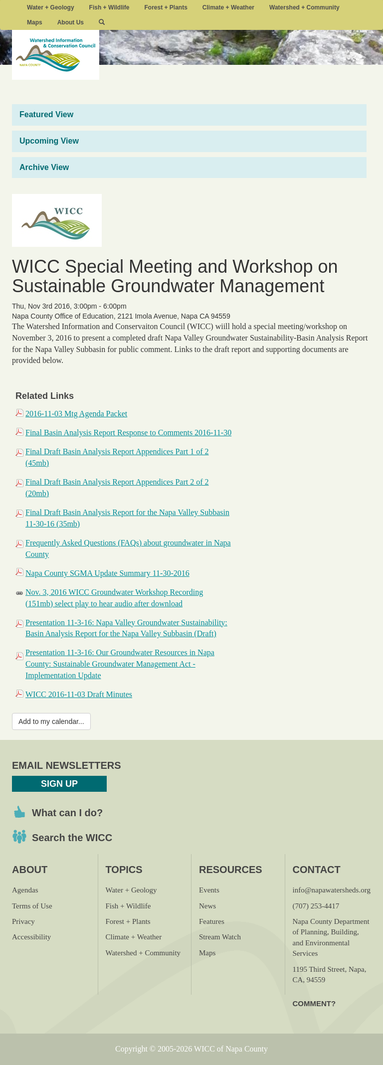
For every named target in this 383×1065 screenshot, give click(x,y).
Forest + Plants (165, 7)
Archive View (44, 167)
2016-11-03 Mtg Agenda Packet (76, 413)
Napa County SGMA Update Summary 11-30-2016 (107, 573)
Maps (34, 22)
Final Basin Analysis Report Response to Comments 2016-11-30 (128, 432)
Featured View (46, 114)
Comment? (314, 1003)
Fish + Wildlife (109, 7)
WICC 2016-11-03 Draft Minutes (78, 694)
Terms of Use (32, 906)
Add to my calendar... (51, 721)
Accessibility (31, 937)
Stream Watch (220, 937)
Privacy (23, 921)
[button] (101, 22)
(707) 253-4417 (316, 906)
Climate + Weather (228, 7)
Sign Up (59, 784)
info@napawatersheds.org (332, 890)
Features (211, 921)
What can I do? (67, 812)
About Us (70, 22)
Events (209, 890)
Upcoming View (49, 141)
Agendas (25, 890)
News (207, 906)
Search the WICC (72, 837)
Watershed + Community (304, 7)
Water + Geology (50, 7)
